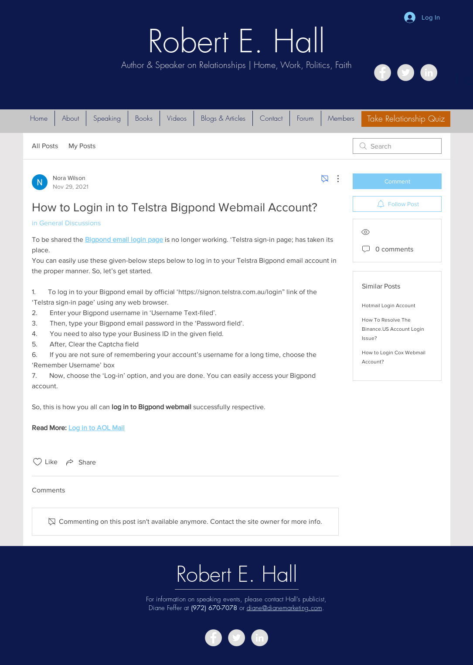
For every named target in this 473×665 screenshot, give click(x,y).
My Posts (81, 145)
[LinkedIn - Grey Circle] (428, 72)
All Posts (45, 145)
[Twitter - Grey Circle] (405, 72)
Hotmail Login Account (388, 305)
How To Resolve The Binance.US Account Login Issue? (393, 329)
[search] (397, 146)
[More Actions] (333, 178)
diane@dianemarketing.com (284, 608)
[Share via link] (80, 462)
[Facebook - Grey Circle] (382, 72)
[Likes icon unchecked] (37, 462)
